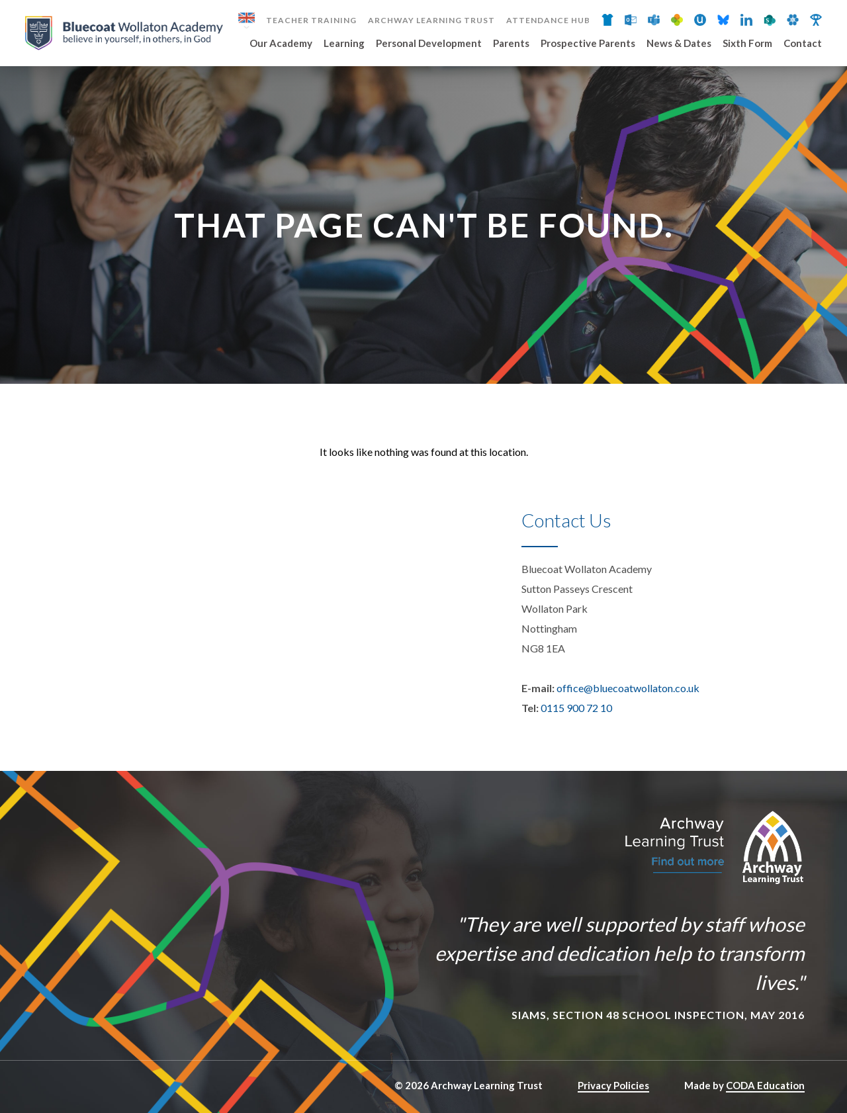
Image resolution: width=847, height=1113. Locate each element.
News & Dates (678, 43)
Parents (511, 43)
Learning (344, 43)
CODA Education (765, 1085)
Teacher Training (311, 20)
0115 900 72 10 (576, 707)
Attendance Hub (548, 20)
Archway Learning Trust (431, 20)
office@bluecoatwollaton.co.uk (628, 688)
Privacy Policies (613, 1085)
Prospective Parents (588, 43)
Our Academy (280, 43)
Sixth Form (747, 43)
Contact (802, 43)
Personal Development (429, 43)
